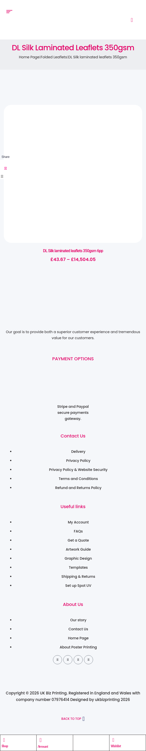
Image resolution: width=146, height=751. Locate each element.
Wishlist (116, 746)
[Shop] (4, 739)
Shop (5, 746)
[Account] (40, 740)
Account (43, 746)
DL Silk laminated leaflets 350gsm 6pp (73, 250)
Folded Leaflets (54, 57)
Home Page (29, 57)
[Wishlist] (113, 739)
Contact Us (73, 436)
